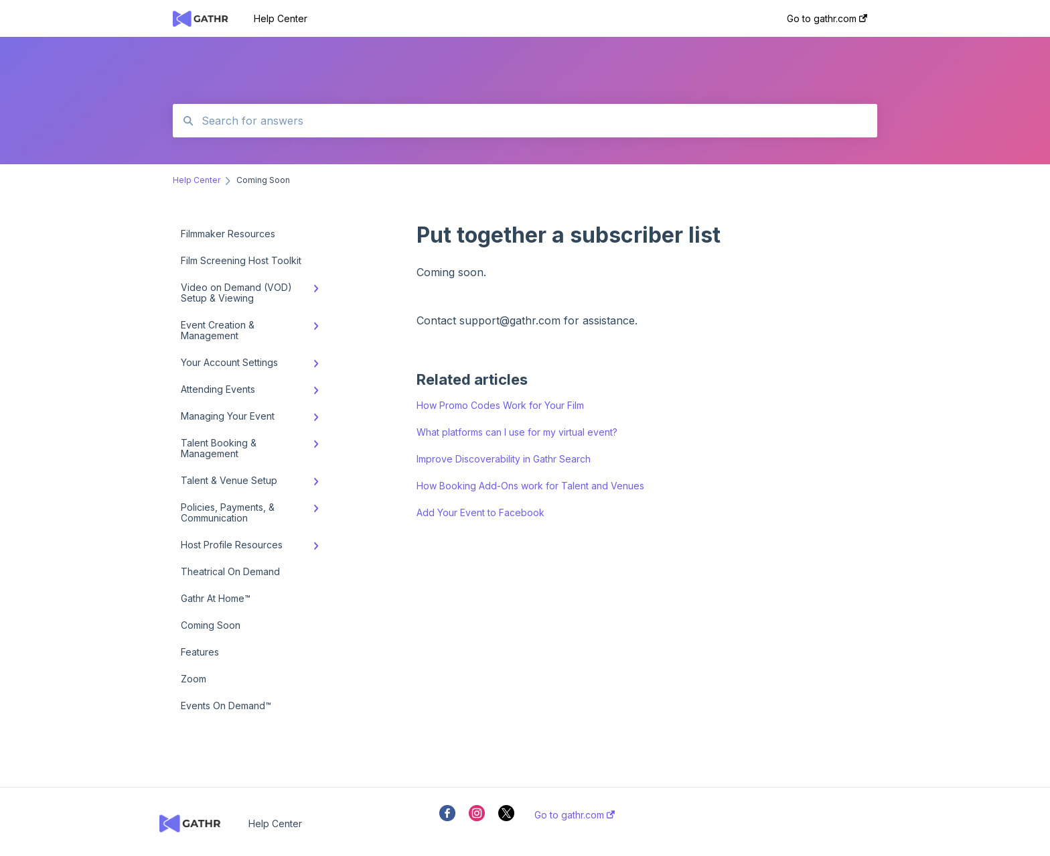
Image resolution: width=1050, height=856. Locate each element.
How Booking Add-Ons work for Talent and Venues (530, 485)
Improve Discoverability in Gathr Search (504, 459)
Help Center (280, 18)
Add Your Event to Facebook (480, 512)
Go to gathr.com (574, 815)
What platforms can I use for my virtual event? (517, 432)
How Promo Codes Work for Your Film (500, 405)
